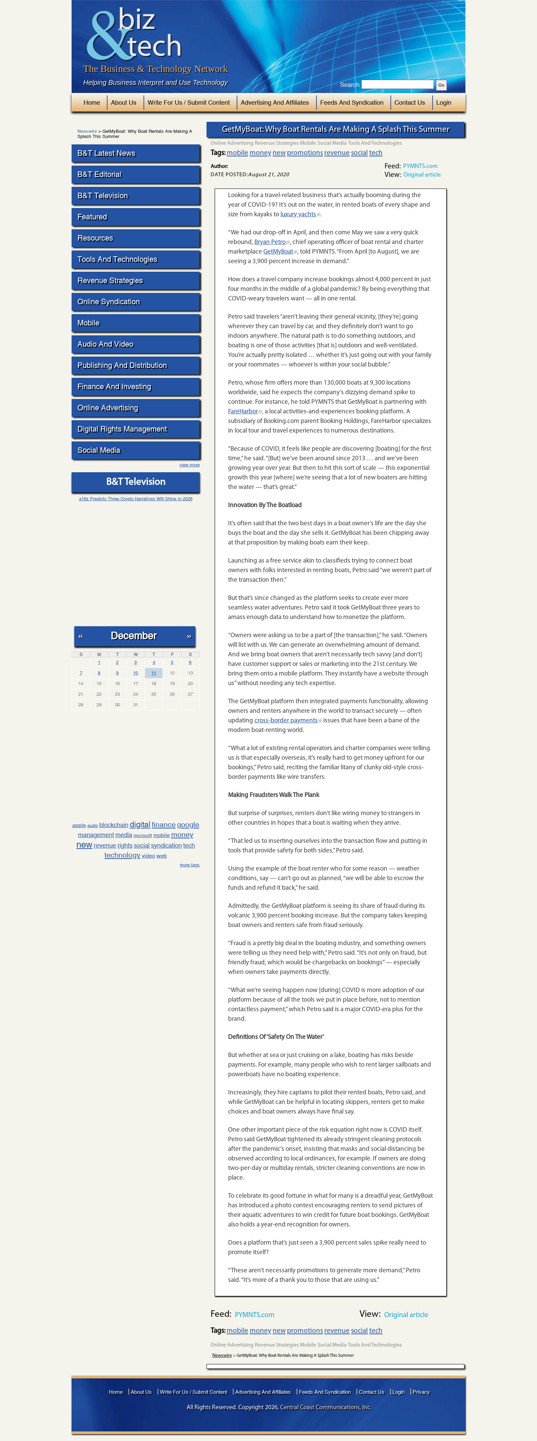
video (148, 856)
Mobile (88, 323)
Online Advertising (107, 407)
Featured (92, 217)
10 (135, 673)
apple (79, 825)
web (162, 856)
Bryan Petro (270, 242)
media (123, 834)
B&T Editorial (99, 174)
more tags (190, 864)
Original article (422, 175)
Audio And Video (105, 344)
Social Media (98, 450)
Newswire (87, 131)
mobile (161, 835)
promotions (305, 153)
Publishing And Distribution (122, 365)
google (188, 825)
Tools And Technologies (117, 259)
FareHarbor (243, 412)
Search (350, 85)
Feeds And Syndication (352, 102)
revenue (105, 845)
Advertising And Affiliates (275, 102)
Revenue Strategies (110, 280)
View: (393, 175)
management (96, 834)
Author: (219, 166)
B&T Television (102, 195)
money (182, 835)
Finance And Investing (114, 386)
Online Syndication (108, 301)
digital (140, 824)
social (142, 845)
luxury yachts (298, 214)
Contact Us (410, 102)
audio (92, 825)
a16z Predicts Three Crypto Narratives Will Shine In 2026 (135, 498)
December (134, 635)
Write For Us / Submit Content (189, 102)
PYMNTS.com (420, 166)
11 (153, 673)
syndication (166, 845)
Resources (95, 238)
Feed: (393, 167)
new (84, 844)
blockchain (113, 824)
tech (189, 845)
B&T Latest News (106, 153)
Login (443, 102)
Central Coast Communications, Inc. (325, 1407)
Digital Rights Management (122, 429)
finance (164, 825)
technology (122, 855)
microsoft (143, 835)
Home (92, 102)
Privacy (421, 1391)
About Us (123, 102)
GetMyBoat (278, 252)
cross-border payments (286, 721)
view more (189, 464)
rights (125, 845)
